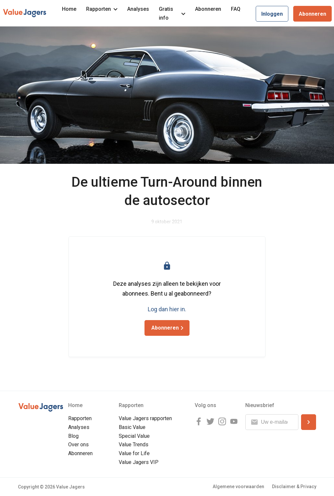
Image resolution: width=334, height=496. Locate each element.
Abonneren (208, 9)
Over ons (78, 444)
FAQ (235, 9)
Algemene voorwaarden (238, 486)
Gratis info (172, 13)
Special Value (134, 436)
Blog (73, 436)
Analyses (138, 9)
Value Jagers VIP (139, 462)
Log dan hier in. (167, 309)
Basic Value (132, 427)
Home (69, 9)
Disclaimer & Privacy (294, 486)
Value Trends (133, 444)
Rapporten (101, 9)
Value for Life (134, 453)
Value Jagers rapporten (145, 418)
